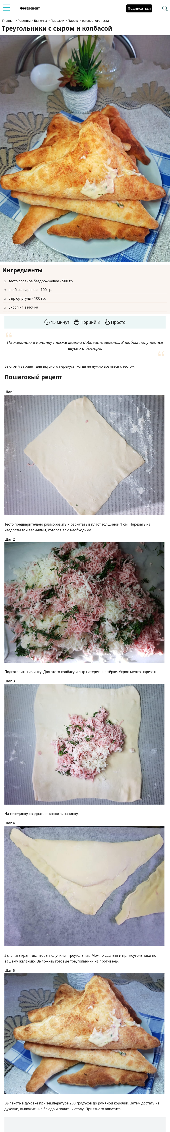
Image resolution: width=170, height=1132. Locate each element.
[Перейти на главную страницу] (30, 8)
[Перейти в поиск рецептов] (165, 8)
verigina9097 (42, 1121)
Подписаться (139, 8)
